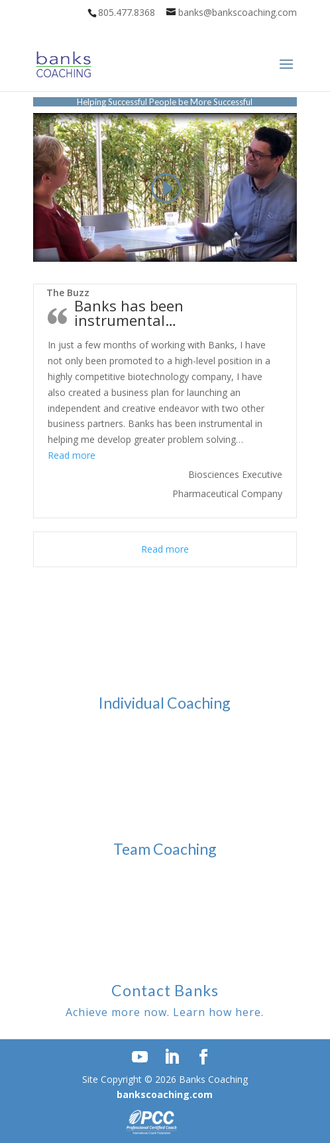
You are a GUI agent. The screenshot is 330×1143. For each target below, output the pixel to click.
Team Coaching (165, 849)
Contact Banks (165, 990)
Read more (71, 455)
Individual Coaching (165, 702)
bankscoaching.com (165, 1094)
